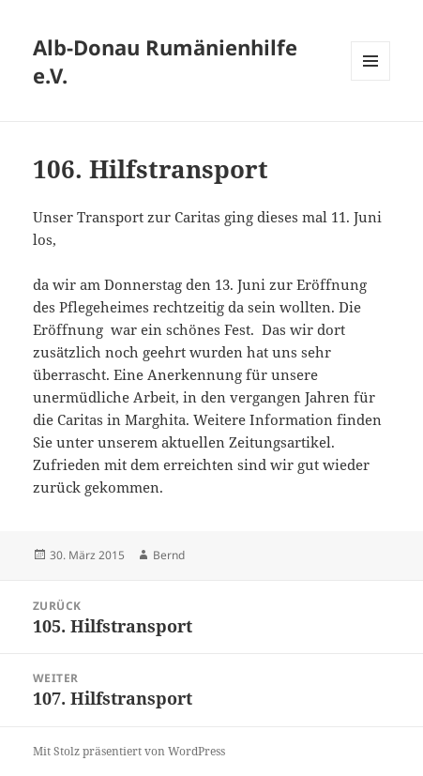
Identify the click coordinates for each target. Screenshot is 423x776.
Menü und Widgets (371, 80)
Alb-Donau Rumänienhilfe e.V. (165, 61)
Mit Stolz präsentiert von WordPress (129, 751)
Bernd (169, 555)
